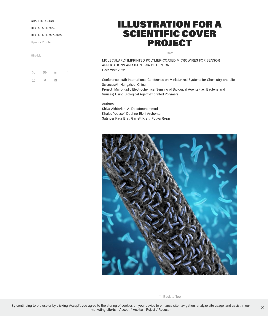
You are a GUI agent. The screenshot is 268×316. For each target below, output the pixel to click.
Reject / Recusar (158, 309)
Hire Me (36, 55)
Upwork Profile (40, 42)
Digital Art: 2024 (43, 28)
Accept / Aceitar (131, 309)
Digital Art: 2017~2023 (46, 35)
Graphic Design (42, 21)
